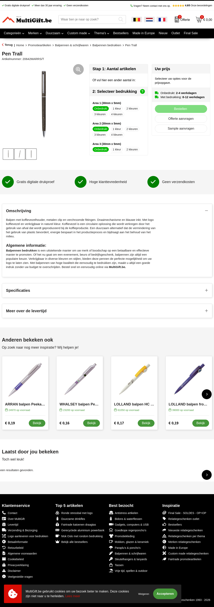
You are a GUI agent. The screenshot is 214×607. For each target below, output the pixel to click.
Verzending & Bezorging (19, 530)
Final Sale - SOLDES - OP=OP (184, 513)
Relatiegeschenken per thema (183, 536)
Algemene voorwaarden (19, 553)
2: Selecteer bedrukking (118, 91)
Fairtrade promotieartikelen (181, 559)
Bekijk (37, 423)
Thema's (100, 33)
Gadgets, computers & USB (129, 524)
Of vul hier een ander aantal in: (114, 80)
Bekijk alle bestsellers (71, 541)
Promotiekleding (122, 536)
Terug (9, 44)
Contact (9, 513)
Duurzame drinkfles (70, 518)
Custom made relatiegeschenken (185, 553)
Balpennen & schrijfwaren (71, 45)
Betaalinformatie (15, 541)
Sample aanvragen (181, 128)
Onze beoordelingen (192, 5)
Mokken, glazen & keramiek (129, 541)
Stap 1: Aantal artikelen (114, 69)
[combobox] (87, 19)
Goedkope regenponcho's (127, 530)
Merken (33, 33)
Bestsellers (172, 524)
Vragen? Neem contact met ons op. (150, 6)
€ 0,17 (119, 423)
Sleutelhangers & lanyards (128, 559)
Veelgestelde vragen (17, 576)
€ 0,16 (64, 423)
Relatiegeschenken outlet (180, 518)
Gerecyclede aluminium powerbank (79, 530)
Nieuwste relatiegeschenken (182, 530)
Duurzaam (53, 33)
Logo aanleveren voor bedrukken (25, 536)
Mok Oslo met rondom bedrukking (79, 536)
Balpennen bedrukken (106, 45)
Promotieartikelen (39, 45)
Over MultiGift (13, 518)
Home (20, 45)
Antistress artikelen (123, 513)
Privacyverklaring (15, 565)
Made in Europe (175, 547)
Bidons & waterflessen (125, 518)
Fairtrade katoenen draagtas (75, 524)
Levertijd (10, 524)
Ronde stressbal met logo (74, 513)
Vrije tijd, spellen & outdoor (128, 570)
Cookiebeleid (13, 559)
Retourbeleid (12, 547)
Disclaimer (11, 570)
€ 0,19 (10, 423)
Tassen (116, 565)
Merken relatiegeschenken (181, 541)
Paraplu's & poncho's (125, 547)
